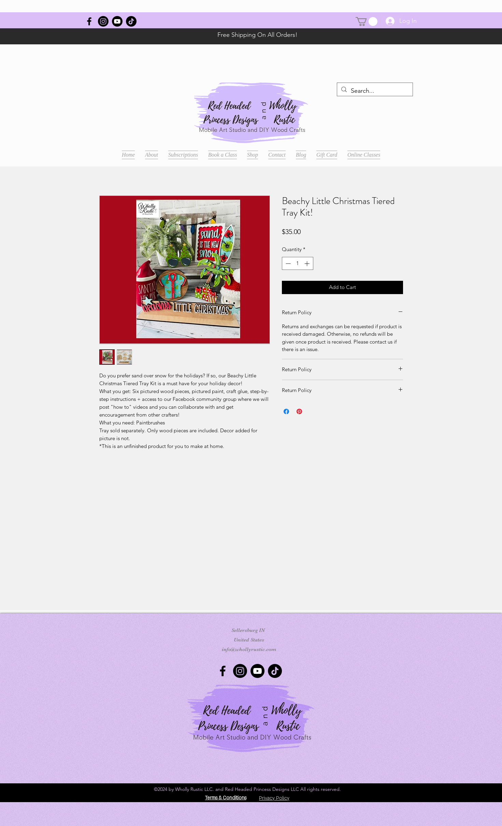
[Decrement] (287, 263)
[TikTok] (131, 21)
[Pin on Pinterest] (299, 411)
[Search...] (374, 91)
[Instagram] (103, 21)
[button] (366, 21)
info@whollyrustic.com (249, 649)
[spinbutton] (297, 263)
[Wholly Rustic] (89, 21)
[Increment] (307, 263)
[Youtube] (117, 21)
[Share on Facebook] (286, 411)
